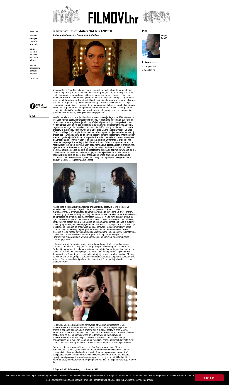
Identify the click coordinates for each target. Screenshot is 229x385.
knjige (32, 48)
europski (34, 38)
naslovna (34, 31)
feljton (33, 60)
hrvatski (33, 35)
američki (34, 41)
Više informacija (145, 380)
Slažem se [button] (209, 378)
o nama (33, 65)
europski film (150, 66)
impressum (35, 67)
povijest (33, 54)
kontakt (33, 70)
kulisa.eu (34, 78)
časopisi (33, 51)
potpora (33, 73)
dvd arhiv (34, 57)
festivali (33, 44)
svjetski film (149, 70)
